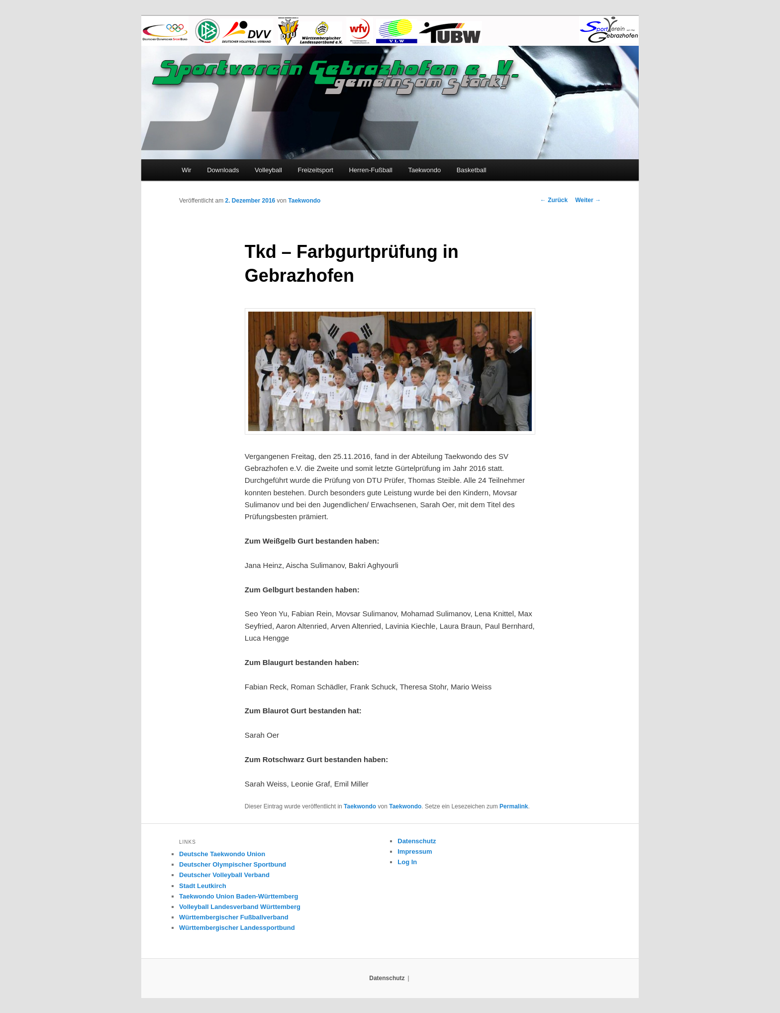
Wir (187, 170)
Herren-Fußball (370, 170)
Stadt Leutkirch (202, 886)
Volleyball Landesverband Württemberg (239, 906)
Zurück (554, 200)
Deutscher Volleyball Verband (224, 875)
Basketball (472, 170)
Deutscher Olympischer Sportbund (232, 864)
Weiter (588, 200)
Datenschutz (416, 841)
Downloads (223, 170)
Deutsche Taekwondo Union (222, 854)
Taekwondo (424, 170)
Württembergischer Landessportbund (237, 927)
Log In (407, 862)
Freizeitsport (315, 170)
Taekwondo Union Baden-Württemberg (238, 896)
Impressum (414, 851)
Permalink (513, 806)
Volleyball (268, 170)
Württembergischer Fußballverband (234, 917)
